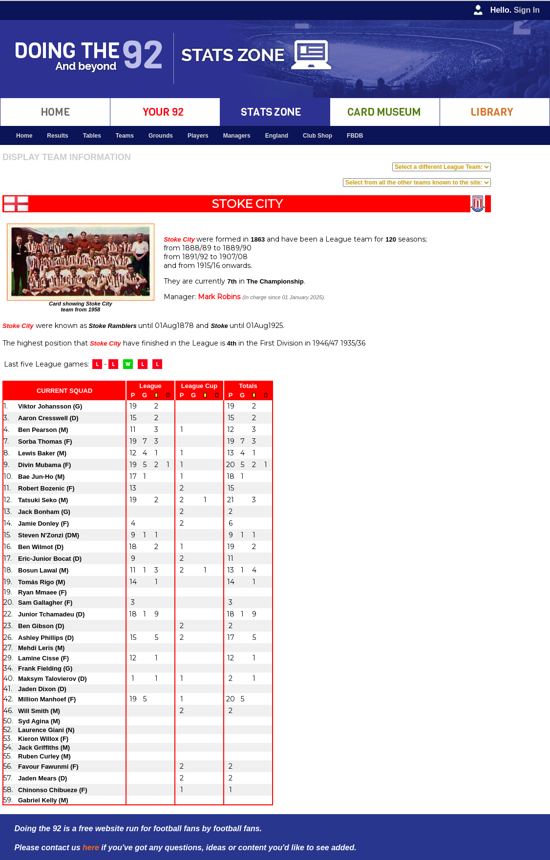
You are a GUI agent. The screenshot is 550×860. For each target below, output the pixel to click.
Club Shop (317, 135)
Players (198, 135)
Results (57, 135)
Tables (92, 135)
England (276, 135)
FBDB (355, 135)
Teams (125, 135)
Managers (237, 135)
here (91, 847)
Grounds (160, 135)
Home (24, 135)
